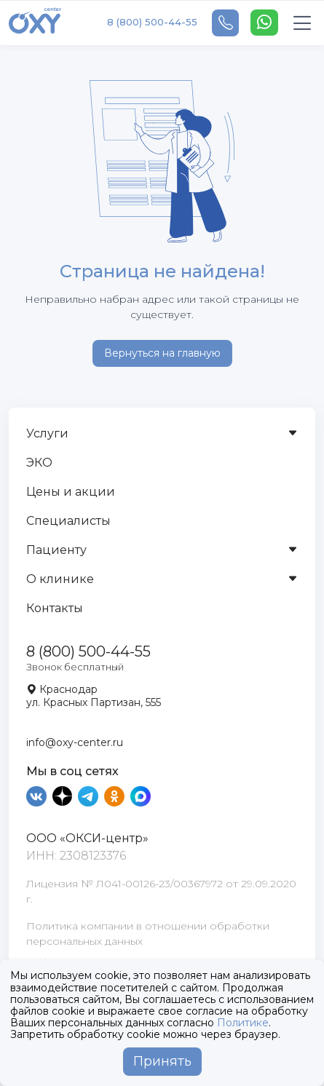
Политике (243, 1022)
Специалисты (68, 521)
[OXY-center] (35, 22)
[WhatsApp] (264, 22)
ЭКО (39, 462)
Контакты (54, 608)
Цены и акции (70, 492)
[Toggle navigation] (302, 22)
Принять (162, 1061)
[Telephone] (225, 22)
